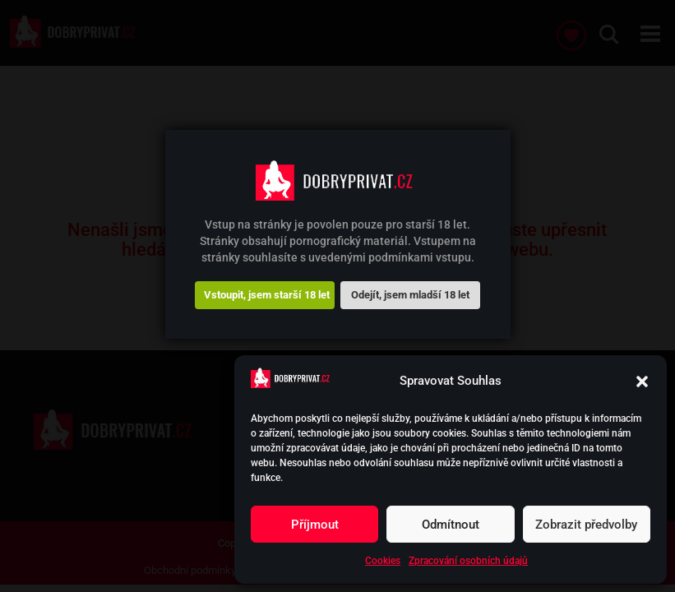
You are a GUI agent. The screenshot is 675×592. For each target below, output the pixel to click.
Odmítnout (450, 524)
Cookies (382, 561)
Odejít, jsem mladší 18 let (410, 295)
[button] (642, 381)
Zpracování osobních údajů (468, 561)
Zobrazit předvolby (586, 524)
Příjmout (315, 524)
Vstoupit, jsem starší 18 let (267, 295)
